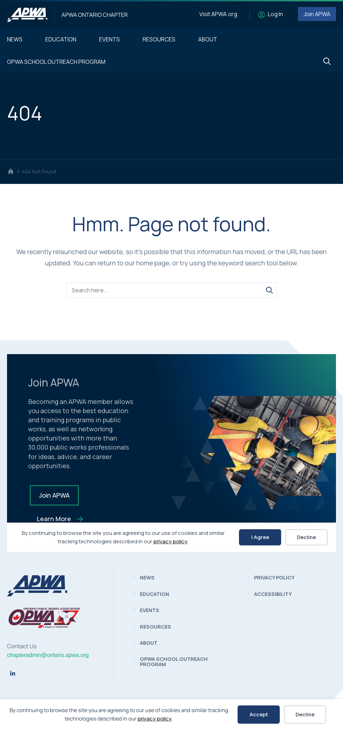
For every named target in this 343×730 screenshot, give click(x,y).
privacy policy (154, 718)
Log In (275, 14)
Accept (259, 714)
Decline (305, 714)
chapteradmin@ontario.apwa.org (48, 655)
